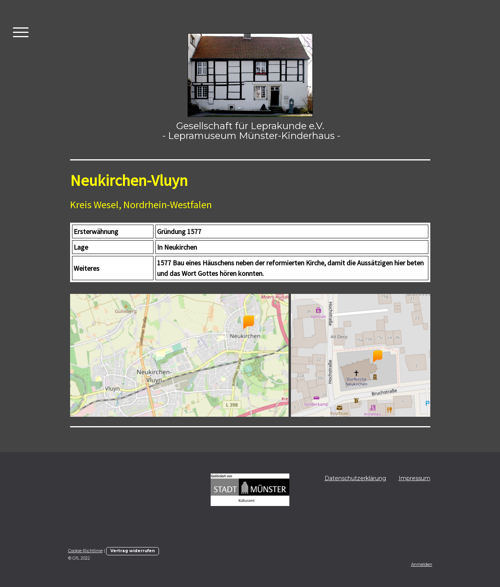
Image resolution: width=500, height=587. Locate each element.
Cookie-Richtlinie (85, 550)
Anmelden (421, 564)
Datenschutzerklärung (355, 478)
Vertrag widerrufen (132, 550)
